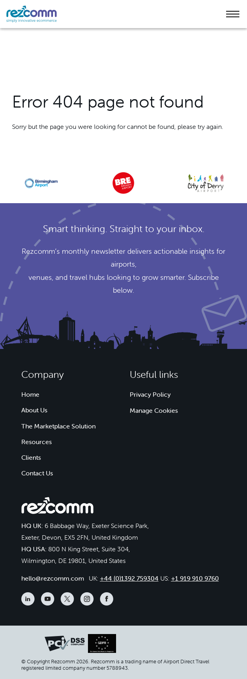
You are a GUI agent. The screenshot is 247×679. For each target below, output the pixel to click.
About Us (34, 410)
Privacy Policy (150, 394)
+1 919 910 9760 (195, 578)
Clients (31, 457)
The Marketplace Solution (58, 426)
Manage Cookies (154, 410)
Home (30, 394)
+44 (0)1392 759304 (129, 578)
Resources (36, 442)
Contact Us (37, 473)
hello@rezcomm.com (52, 578)
